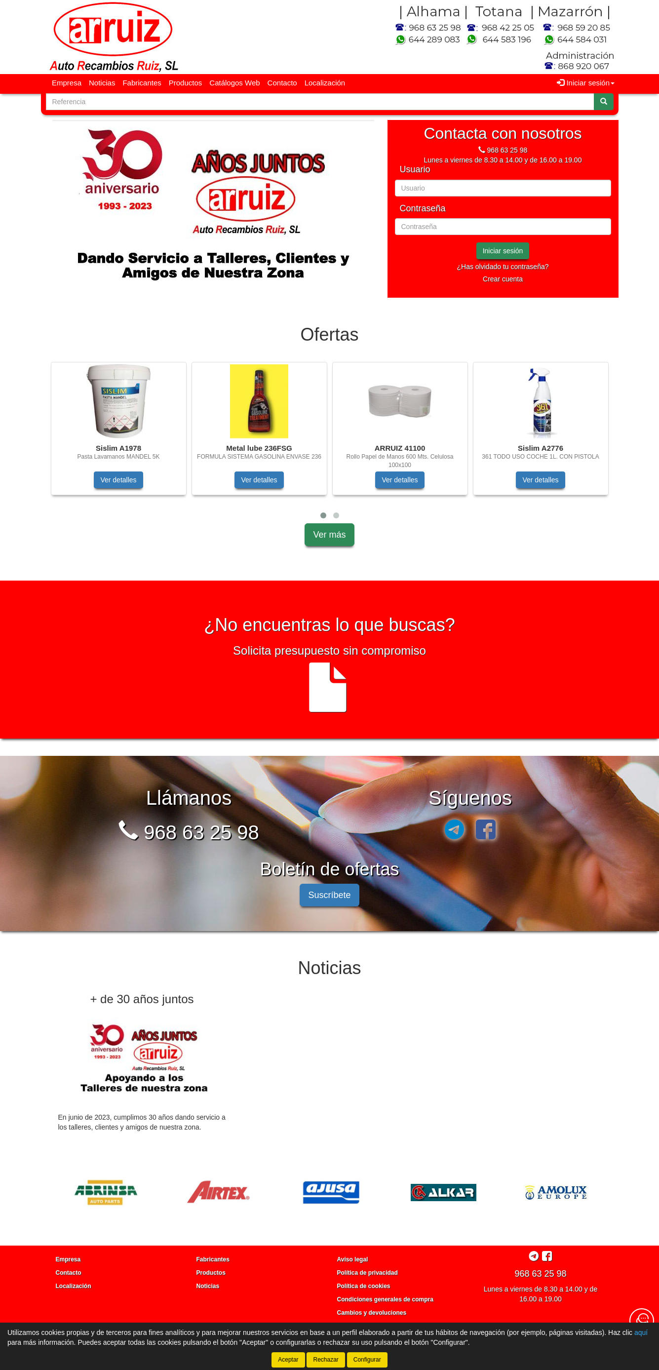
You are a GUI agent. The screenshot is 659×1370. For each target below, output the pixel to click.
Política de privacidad (367, 1272)
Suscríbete (329, 895)
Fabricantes (141, 82)
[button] (323, 515)
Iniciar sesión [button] (586, 82)
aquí (641, 1332)
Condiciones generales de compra (385, 1299)
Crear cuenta (503, 279)
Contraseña (423, 208)
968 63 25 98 (507, 150)
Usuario (415, 169)
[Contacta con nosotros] (641, 1320)
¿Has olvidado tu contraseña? (503, 267)
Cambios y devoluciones (372, 1312)
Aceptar (288, 1359)
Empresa (66, 82)
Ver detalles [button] (118, 480)
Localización (325, 82)
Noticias (102, 82)
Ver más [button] (329, 535)
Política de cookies (363, 1286)
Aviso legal (352, 1259)
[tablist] (213, 209)
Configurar (367, 1359)
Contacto (282, 82)
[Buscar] (604, 101)
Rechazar (325, 1359)
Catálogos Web (234, 82)
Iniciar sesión (503, 251)
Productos (185, 82)
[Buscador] (320, 101)
